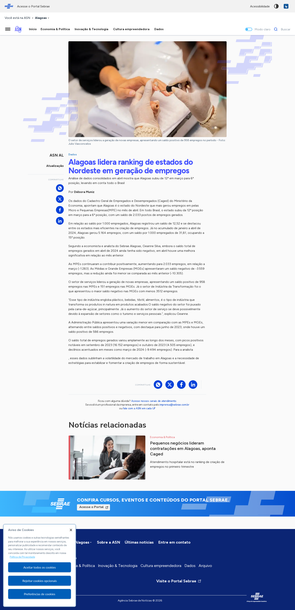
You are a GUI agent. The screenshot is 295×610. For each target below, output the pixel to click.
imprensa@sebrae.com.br (174, 405)
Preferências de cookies (39, 594)
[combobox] (42, 18)
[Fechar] (71, 530)
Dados (190, 565)
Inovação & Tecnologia (117, 565)
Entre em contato (174, 542)
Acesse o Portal (91, 507)
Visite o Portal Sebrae (178, 581)
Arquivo (205, 565)
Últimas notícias (139, 542)
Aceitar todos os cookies (39, 567)
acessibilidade (260, 6)
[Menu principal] (8, 29)
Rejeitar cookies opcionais (39, 581)
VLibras (286, 6)
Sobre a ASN (108, 542)
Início (33, 29)
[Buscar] (281, 29)
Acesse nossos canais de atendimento (153, 401)
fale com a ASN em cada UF (139, 408)
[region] (39, 565)
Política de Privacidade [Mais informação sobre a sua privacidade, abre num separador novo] (22, 556)
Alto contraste (276, 6)
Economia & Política (77, 565)
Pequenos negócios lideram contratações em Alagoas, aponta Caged (183, 448)
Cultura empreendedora (161, 565)
